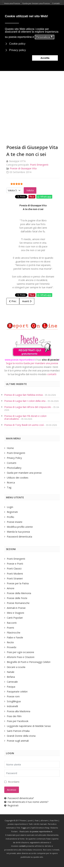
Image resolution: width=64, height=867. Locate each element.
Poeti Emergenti (39, 164)
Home (10, 448)
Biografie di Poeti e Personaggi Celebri (28, 662)
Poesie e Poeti (15, 563)
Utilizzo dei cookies (17, 477)
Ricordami (13, 781)
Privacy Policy (14, 457)
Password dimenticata (19, 536)
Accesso (11, 789)
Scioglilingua (14, 701)
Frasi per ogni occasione (20, 652)
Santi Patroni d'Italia (18, 730)
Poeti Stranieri (15, 578)
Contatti (11, 463)
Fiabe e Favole (15, 637)
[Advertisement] (32, 103)
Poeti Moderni (15, 573)
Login (10, 507)
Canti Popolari (15, 617)
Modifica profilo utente (20, 526)
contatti (51, 374)
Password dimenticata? (19, 798)
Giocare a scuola (16, 667)
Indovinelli (12, 706)
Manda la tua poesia (18, 531)
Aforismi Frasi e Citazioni (20, 657)
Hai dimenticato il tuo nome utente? (26, 801)
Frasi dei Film (14, 716)
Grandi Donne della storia (21, 735)
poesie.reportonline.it (42, 831)
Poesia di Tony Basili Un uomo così (24, 424)
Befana (11, 676)
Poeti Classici (14, 568)
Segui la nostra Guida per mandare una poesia (32, 363)
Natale (10, 672)
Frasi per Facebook (17, 721)
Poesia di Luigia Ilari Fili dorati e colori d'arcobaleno (25, 417)
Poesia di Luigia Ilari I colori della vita (25, 400)
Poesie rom (13, 696)
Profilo (10, 517)
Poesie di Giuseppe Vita (23, 168)
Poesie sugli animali (18, 740)
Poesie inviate (14, 521)
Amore (10, 588)
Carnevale (12, 681)
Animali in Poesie (16, 607)
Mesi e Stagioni (15, 612)
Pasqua (11, 686)
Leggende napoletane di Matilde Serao (29, 726)
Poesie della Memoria (19, 593)
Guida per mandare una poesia (24, 472)
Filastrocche (13, 632)
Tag (9, 487)
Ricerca (11, 482)
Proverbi (11, 647)
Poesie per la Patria (18, 583)
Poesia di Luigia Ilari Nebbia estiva (23, 394)
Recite (10, 642)
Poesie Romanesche (18, 603)
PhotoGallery (14, 467)
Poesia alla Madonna (18, 711)
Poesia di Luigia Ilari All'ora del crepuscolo (28, 407)
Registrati (12, 512)
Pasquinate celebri (17, 691)
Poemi (10, 627)
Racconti (12, 622)
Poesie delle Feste (17, 598)
